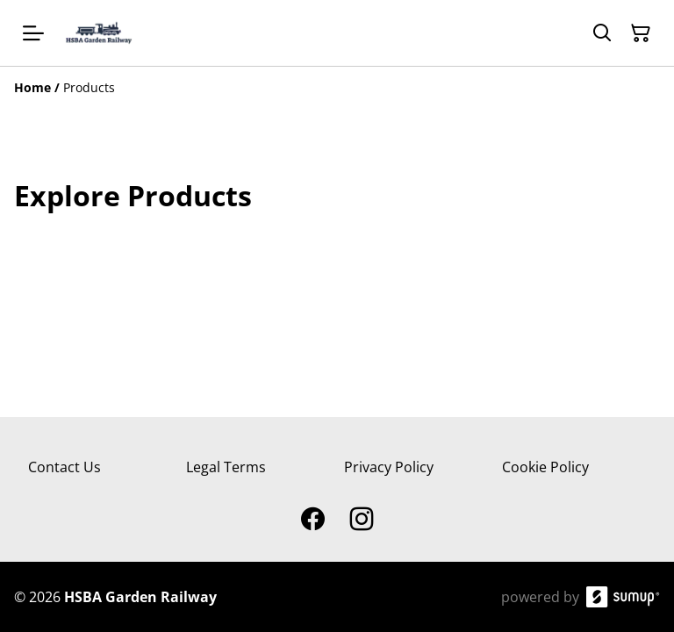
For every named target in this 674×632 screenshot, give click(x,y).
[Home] (32, 87)
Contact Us (64, 467)
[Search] (602, 33)
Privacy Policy (389, 467)
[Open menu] (33, 33)
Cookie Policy (545, 467)
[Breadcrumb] (337, 88)
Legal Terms (226, 467)
